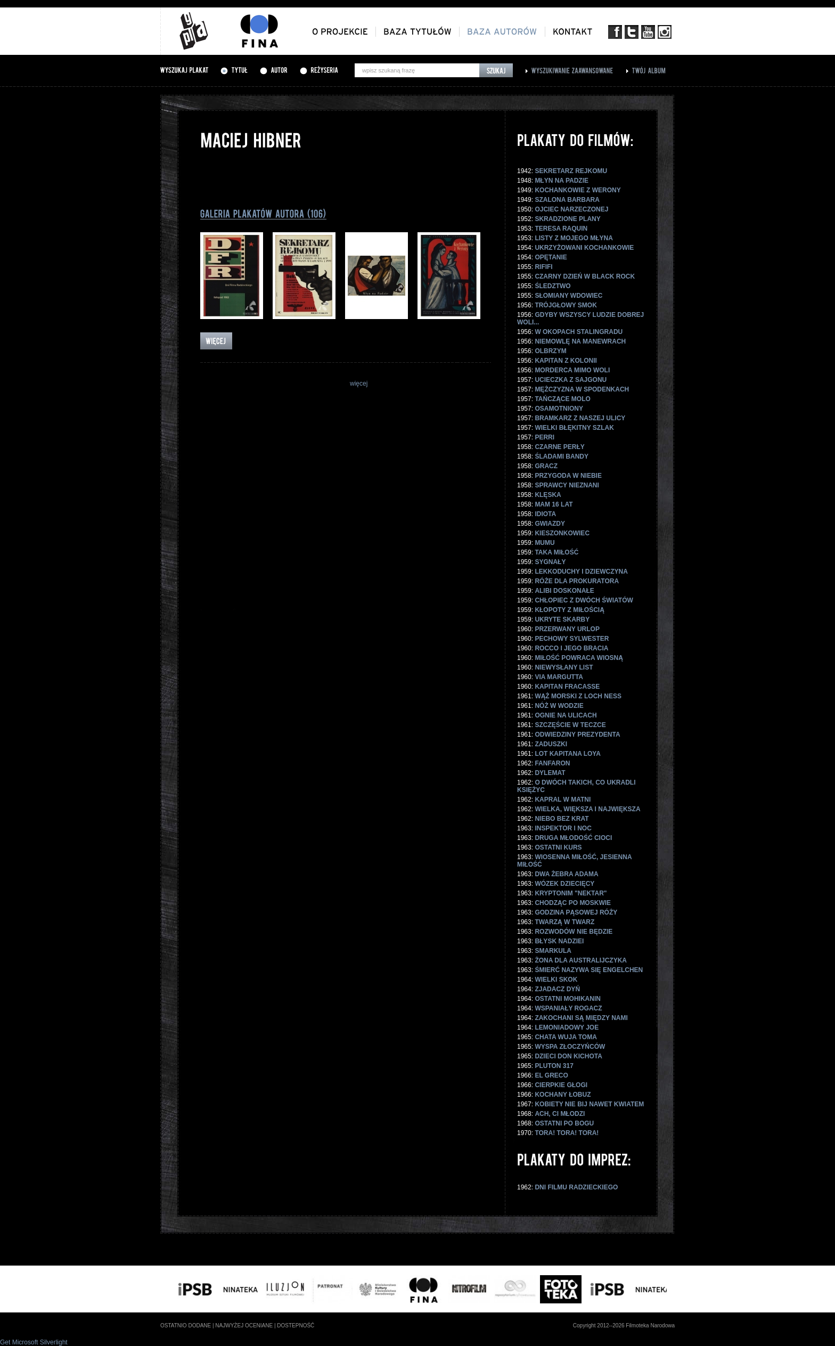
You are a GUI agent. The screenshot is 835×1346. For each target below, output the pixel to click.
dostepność (295, 1325)
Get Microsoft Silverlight (34, 1342)
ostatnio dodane (185, 1325)
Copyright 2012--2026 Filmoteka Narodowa (624, 1325)
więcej (358, 383)
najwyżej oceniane (244, 1325)
